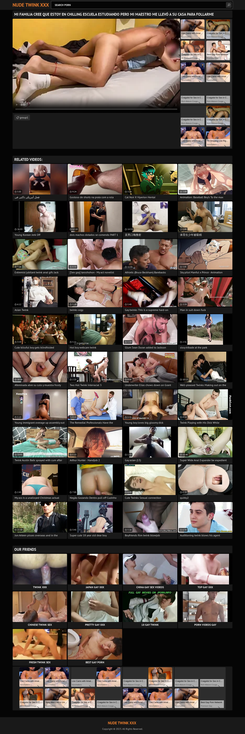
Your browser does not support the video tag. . (96, 66)
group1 (24, 117)
